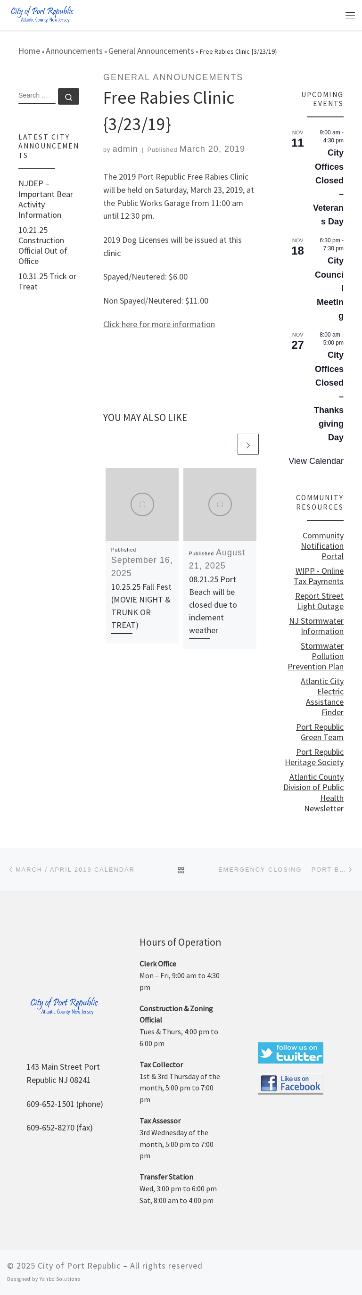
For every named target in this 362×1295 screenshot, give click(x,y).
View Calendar (316, 461)
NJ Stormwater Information (316, 626)
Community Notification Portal (322, 545)
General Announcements (151, 50)
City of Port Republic (79, 1265)
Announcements (74, 50)
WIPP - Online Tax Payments (319, 576)
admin (125, 149)
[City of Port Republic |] (42, 13)
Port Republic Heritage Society (314, 757)
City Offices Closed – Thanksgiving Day (329, 396)
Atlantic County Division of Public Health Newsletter (313, 792)
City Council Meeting (329, 288)
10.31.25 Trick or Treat (47, 281)
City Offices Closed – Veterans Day (328, 187)
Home (29, 50)
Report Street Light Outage (319, 601)
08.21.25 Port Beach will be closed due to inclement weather (213, 604)
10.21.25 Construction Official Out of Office (42, 245)
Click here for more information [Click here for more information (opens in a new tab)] (159, 324)
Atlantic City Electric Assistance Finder (322, 697)
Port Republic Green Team (320, 732)
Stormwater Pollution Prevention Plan (316, 656)
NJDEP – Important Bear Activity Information (45, 199)
